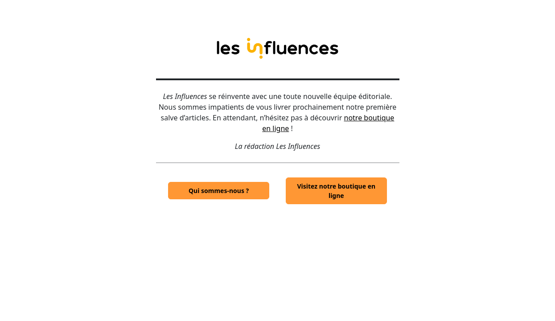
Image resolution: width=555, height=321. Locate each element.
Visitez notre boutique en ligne (336, 191)
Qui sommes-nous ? (219, 190)
